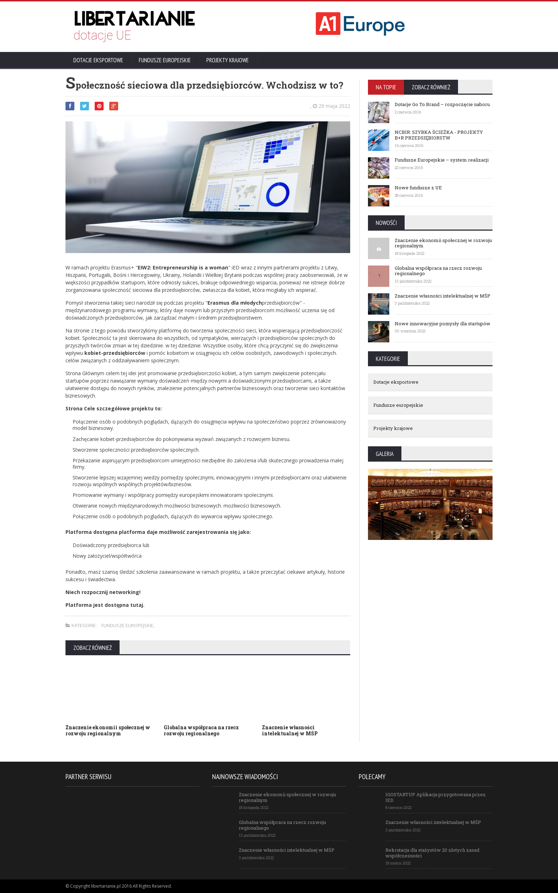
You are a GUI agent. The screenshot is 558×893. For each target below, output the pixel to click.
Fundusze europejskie (165, 60)
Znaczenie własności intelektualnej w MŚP (290, 730)
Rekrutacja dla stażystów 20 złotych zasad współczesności (432, 853)
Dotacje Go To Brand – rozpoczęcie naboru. (443, 104)
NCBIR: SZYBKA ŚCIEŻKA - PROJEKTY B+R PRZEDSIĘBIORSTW (439, 135)
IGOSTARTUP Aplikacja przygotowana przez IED (435, 797)
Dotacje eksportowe (98, 60)
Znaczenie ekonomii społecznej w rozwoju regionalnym (107, 730)
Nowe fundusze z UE (418, 187)
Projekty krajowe (227, 60)
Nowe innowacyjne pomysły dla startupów (442, 323)
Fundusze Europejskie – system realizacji (442, 160)
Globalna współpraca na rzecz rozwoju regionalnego (201, 730)
